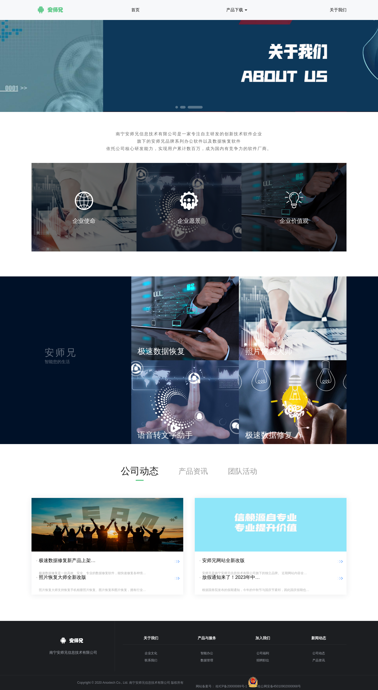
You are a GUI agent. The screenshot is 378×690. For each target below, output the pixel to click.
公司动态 (140, 471)
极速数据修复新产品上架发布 (69, 560)
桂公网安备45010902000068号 (279, 686)
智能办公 (207, 653)
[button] (176, 107)
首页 (135, 10)
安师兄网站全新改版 (223, 560)
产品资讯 (193, 471)
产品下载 (234, 10)
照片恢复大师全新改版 (62, 577)
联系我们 (151, 660)
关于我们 (338, 10)
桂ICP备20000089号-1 (231, 686)
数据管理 (207, 660)
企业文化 (151, 653)
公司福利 (262, 653)
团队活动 (242, 471)
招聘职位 (262, 660)
